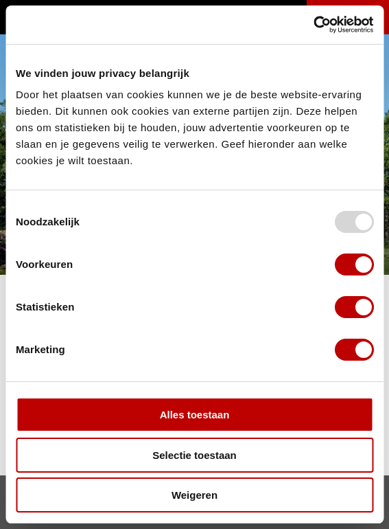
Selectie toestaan (194, 455)
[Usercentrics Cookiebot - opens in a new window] (313, 25)
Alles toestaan (195, 414)
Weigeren (194, 495)
